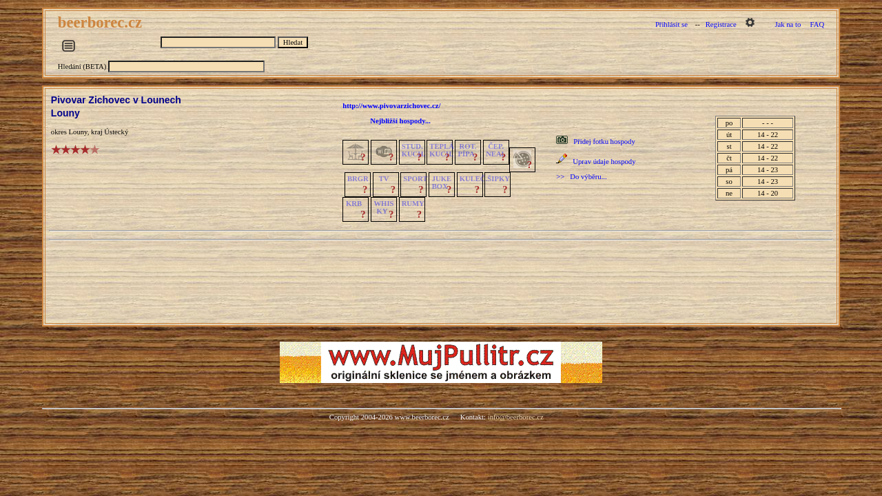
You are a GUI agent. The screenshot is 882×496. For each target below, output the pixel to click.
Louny (65, 112)
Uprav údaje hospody (604, 161)
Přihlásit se (671, 24)
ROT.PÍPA (467, 150)
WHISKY (383, 207)
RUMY (413, 203)
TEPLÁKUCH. (441, 150)
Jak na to (788, 24)
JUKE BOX (441, 182)
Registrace (721, 24)
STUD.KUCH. (414, 150)
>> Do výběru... (581, 176)
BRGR (358, 179)
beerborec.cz (102, 22)
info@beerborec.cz (516, 417)
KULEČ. (474, 179)
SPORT (415, 179)
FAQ (817, 24)
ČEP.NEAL (496, 150)
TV (384, 179)
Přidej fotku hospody (604, 141)
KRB (354, 203)
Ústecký (116, 132)
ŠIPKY (498, 179)
